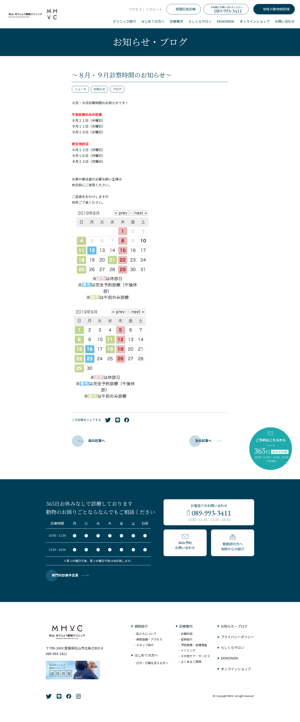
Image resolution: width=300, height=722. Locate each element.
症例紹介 (186, 639)
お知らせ (99, 89)
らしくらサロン (200, 21)
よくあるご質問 (191, 661)
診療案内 (176, 21)
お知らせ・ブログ (234, 626)
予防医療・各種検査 (194, 645)
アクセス (135, 9)
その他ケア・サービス (195, 656)
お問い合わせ (285, 21)
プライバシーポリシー (237, 636)
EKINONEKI (225, 21)
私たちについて (146, 634)
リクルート (154, 9)
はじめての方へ (153, 21)
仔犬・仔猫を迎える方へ (152, 663)
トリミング (188, 650)
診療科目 (186, 634)
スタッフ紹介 (145, 645)
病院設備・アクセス (149, 639)
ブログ (117, 89)
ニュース (80, 89)
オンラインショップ (255, 21)
